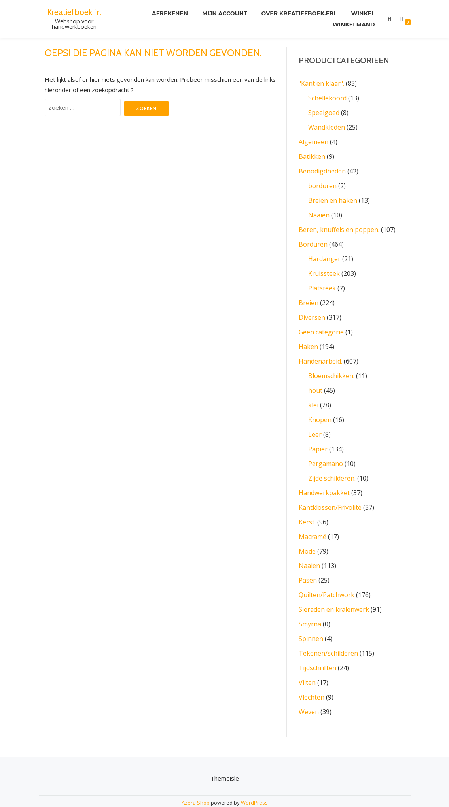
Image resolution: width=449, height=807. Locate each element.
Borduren (313, 240)
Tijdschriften (317, 652)
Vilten (307, 666)
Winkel (363, 13)
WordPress (254, 785)
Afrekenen (170, 13)
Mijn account (224, 13)
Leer (315, 424)
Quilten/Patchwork (326, 581)
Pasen (308, 567)
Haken (308, 339)
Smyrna (310, 609)
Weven (309, 695)
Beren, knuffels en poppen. (339, 225)
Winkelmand (353, 24)
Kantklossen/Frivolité (330, 496)
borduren (322, 183)
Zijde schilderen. (332, 467)
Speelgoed (323, 111)
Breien (308, 296)
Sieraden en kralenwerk (334, 595)
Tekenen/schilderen (328, 638)
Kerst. (307, 510)
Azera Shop (196, 785)
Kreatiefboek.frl (74, 12)
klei (313, 396)
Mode (307, 538)
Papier (318, 439)
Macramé (312, 524)
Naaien (319, 211)
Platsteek (322, 282)
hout (315, 382)
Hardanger (324, 254)
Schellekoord (327, 97)
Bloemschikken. (331, 368)
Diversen (312, 311)
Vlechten (311, 681)
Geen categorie (321, 325)
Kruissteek (324, 268)
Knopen (320, 410)
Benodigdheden (322, 168)
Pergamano (325, 453)
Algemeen (313, 140)
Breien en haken (332, 197)
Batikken (312, 154)
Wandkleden (326, 126)
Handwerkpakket (324, 481)
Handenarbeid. (320, 353)
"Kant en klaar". (321, 83)
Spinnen (311, 624)
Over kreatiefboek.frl (299, 13)
